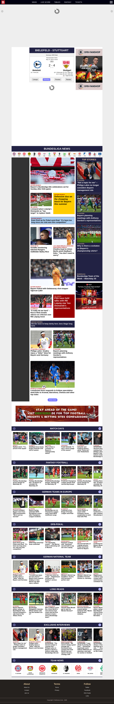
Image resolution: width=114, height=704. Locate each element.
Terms (57, 684)
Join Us (26, 690)
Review (68, 77)
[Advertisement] (57, 30)
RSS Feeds (87, 690)
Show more (52, 397)
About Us (26, 684)
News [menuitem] (34, 2)
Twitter (87, 684)
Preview (57, 77)
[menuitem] (15, 2)
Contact (26, 687)
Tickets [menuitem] (78, 2)
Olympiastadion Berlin (51, 55)
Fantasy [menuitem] (67, 2)
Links (87, 693)
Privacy (57, 687)
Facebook (87, 687)
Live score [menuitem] (45, 2)
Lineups (35, 77)
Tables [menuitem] (57, 2)
